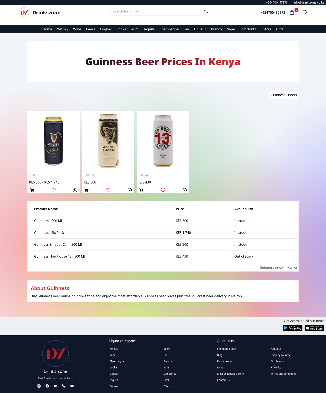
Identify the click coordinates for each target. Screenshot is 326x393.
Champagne (169, 29)
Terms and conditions (283, 374)
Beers (90, 29)
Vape (231, 29)
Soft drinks (248, 29)
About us (276, 349)
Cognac (106, 29)
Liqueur (200, 29)
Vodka (121, 29)
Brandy (216, 29)
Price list (276, 367)
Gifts (279, 29)
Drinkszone (46, 12)
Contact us (223, 380)
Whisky (62, 29)
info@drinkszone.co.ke (308, 2)
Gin (186, 29)
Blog (220, 355)
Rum (134, 29)
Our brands (277, 361)
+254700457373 (277, 2)
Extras (266, 29)
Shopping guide (226, 349)
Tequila (149, 29)
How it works (224, 361)
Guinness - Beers (284, 95)
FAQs (220, 367)
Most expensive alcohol (230, 374)
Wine (77, 29)
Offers (167, 386)
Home (47, 29)
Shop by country (280, 355)
